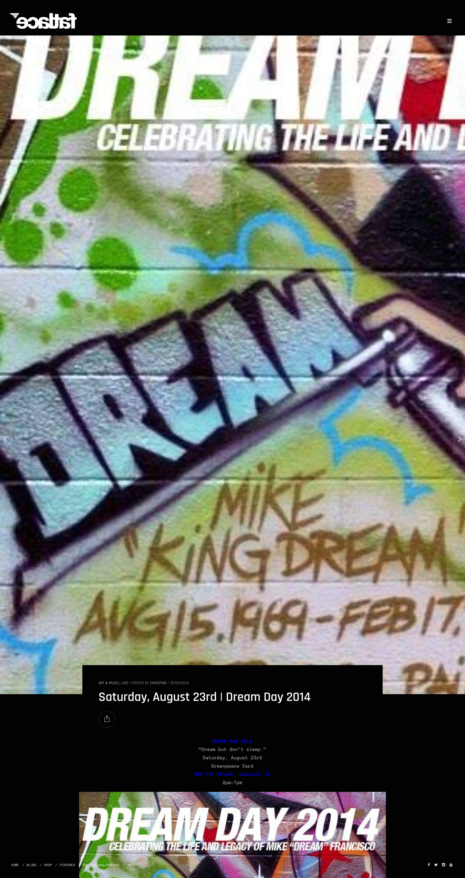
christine (158, 683)
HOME (15, 865)
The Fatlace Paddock (101, 865)
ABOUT (132, 865)
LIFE (124, 683)
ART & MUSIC (108, 683)
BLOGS (31, 865)
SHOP (48, 865)
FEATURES (67, 865)
